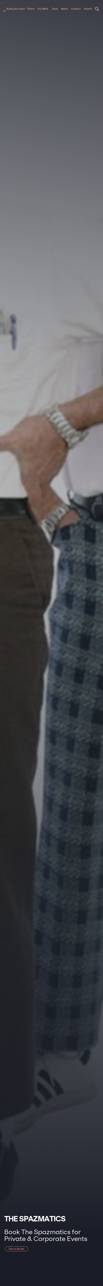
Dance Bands (16, 1249)
